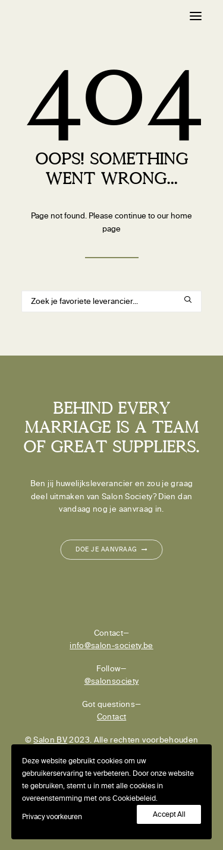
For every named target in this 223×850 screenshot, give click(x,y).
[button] (195, 16)
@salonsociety (111, 681)
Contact (111, 716)
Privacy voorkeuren (52, 817)
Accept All (169, 814)
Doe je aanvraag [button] (111, 549)
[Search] (111, 301)
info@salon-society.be (111, 645)
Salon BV (50, 739)
